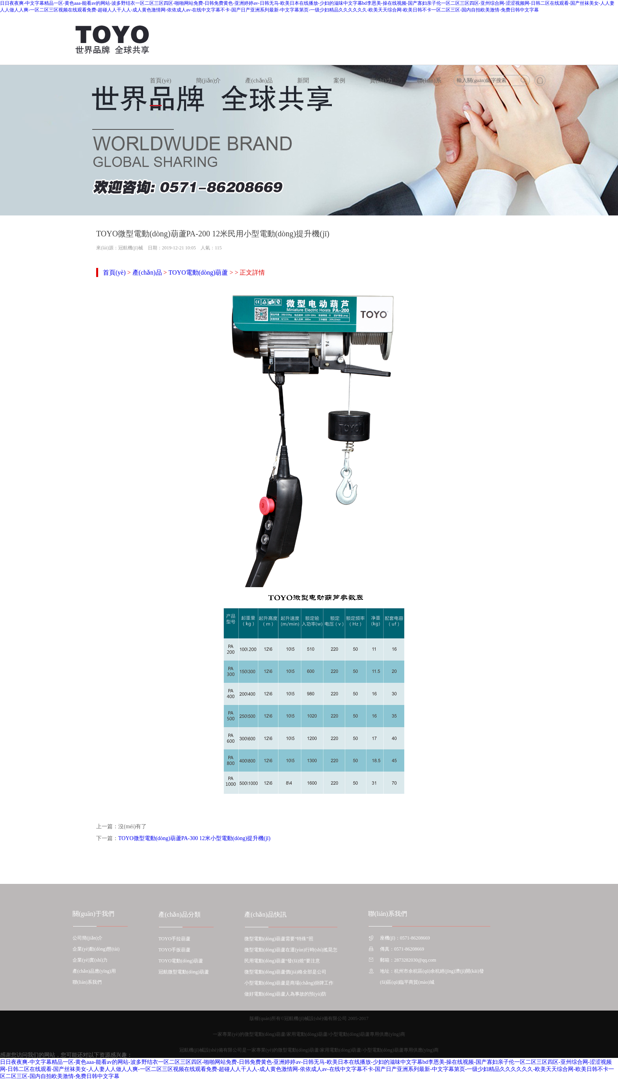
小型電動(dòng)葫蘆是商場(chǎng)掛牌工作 (288, 983)
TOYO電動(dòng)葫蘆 (198, 272)
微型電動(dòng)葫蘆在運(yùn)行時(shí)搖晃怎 (290, 950)
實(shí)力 (381, 80)
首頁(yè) (160, 80)
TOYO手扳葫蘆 (174, 950)
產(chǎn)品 (259, 80)
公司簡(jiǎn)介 (87, 938)
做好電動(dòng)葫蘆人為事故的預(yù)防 (285, 994)
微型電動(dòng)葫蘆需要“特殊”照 (278, 938)
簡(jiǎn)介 (208, 80)
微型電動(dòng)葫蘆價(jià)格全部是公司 (285, 972)
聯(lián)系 (429, 80)
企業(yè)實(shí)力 (90, 960)
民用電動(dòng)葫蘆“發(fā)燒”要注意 (282, 961)
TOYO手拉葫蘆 (174, 938)
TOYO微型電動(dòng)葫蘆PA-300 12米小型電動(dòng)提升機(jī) (194, 838)
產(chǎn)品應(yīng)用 (94, 971)
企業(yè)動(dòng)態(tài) (96, 949)
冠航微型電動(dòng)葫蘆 (183, 972)
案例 (339, 80)
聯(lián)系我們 (87, 982)
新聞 (303, 80)
